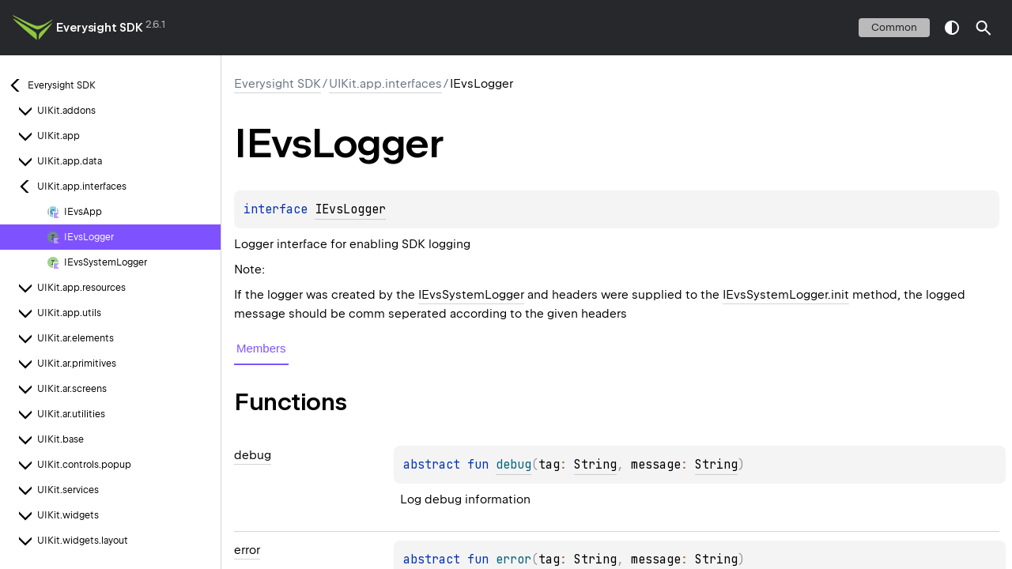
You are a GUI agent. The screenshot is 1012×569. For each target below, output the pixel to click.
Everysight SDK (99, 28)
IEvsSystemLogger (471, 295)
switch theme (952, 27)
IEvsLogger (350, 209)
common (894, 27)
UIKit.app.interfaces (385, 84)
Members (261, 348)
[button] (983, 27)
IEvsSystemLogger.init (786, 295)
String (595, 465)
